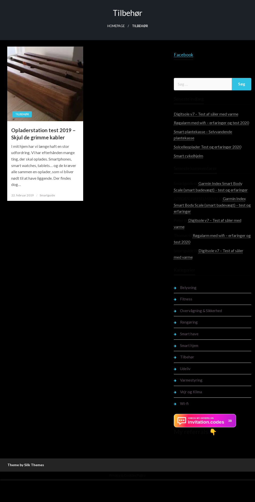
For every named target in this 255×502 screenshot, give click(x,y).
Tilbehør (22, 114)
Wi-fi (184, 403)
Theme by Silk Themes (25, 465)
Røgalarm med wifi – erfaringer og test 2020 (211, 122)
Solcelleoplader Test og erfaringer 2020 (207, 146)
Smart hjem (189, 345)
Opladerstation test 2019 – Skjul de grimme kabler (43, 133)
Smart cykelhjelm (188, 155)
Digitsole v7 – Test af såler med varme (206, 114)
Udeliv (185, 368)
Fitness (186, 299)
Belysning (188, 287)
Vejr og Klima (191, 392)
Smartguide (47, 195)
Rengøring (189, 322)
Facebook (183, 54)
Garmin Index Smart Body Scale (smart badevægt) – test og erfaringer (212, 205)
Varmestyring (191, 380)
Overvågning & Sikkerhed (201, 310)
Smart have (189, 334)
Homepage (116, 26)
